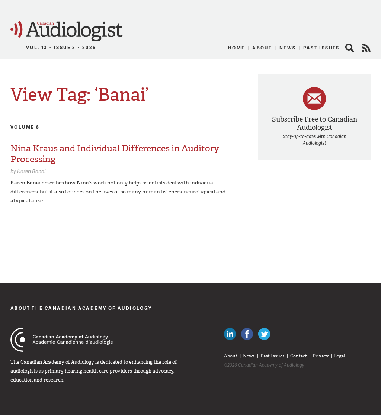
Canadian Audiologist (66, 31)
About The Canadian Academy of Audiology (81, 308)
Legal (339, 356)
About (262, 48)
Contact (298, 356)
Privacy (321, 356)
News (287, 48)
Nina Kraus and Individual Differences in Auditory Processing (114, 153)
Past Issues (321, 48)
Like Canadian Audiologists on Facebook (247, 334)
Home (236, 48)
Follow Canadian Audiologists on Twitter (264, 334)
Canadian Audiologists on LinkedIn (230, 334)
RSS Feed (366, 48)
